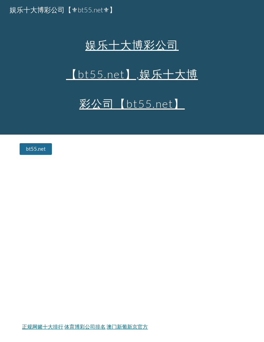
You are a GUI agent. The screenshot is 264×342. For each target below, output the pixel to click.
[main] (132, 67)
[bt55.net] (36, 149)
